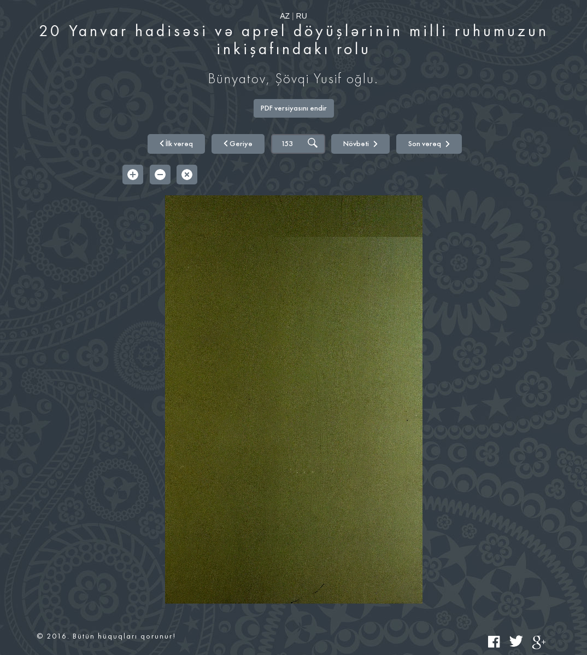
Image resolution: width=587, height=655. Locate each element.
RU (301, 15)
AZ (285, 15)
